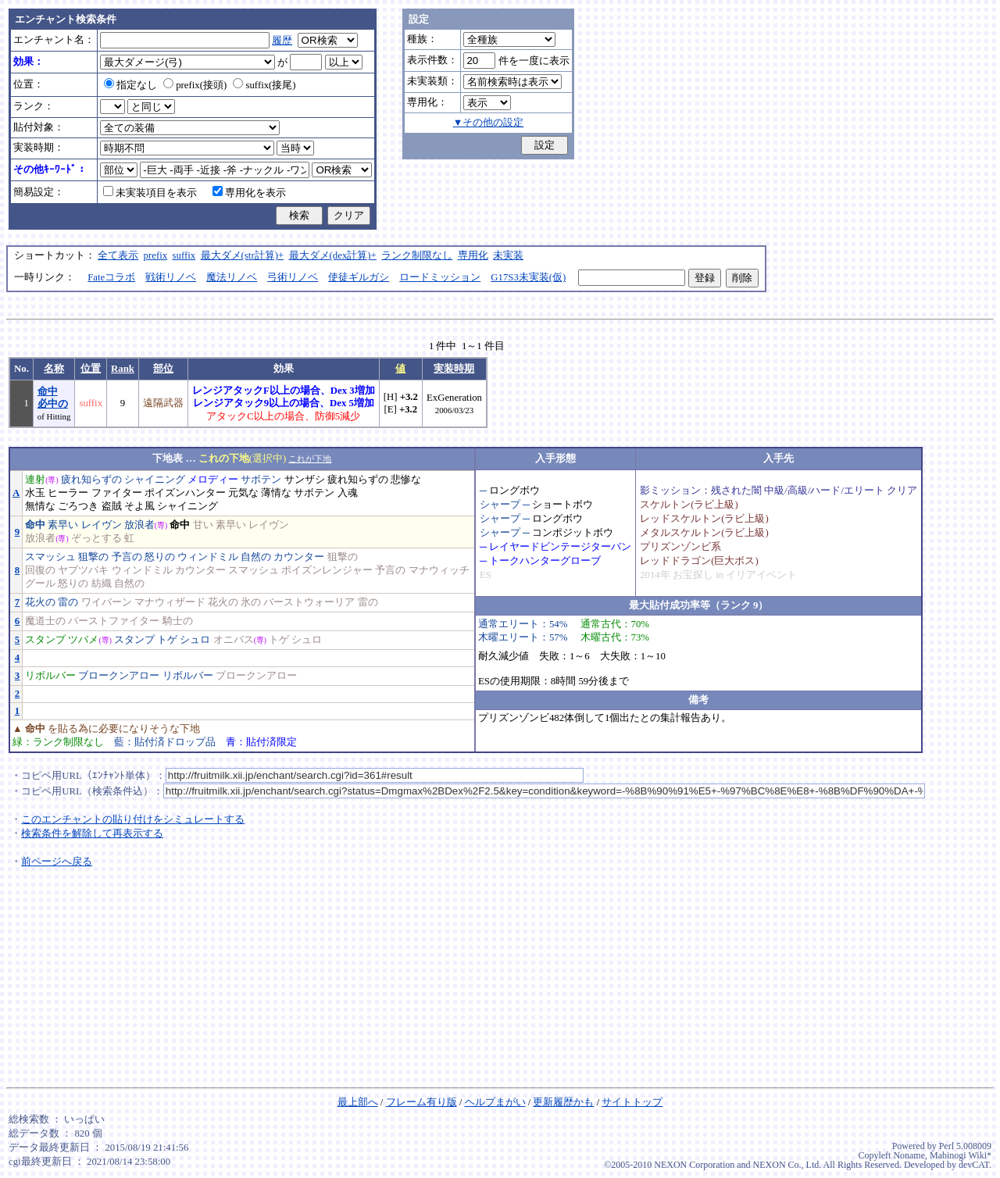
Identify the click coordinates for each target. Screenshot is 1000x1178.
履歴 (282, 40)
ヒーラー (68, 492)
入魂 (348, 492)
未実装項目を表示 (150, 192)
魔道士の (45, 621)
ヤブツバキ (83, 570)
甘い (203, 524)
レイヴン (101, 524)
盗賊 (112, 506)
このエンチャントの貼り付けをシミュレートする (133, 819)
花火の (40, 602)
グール (40, 583)
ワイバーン (106, 602)
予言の (127, 557)
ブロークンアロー (118, 675)
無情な (40, 506)
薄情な (276, 492)
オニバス (233, 639)
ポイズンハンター (185, 492)
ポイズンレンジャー (327, 570)
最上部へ (358, 1102)
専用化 (473, 255)
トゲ (167, 639)
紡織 (101, 583)
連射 (35, 479)
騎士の (177, 621)
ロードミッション (439, 277)
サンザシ (304, 479)
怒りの (160, 557)
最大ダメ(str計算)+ (242, 255)
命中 (35, 524)
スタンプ (45, 639)
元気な (243, 492)
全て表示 (118, 255)
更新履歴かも (563, 1102)
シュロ (195, 639)
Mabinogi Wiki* (960, 1155)
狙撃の (93, 557)
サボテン (261, 479)
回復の (40, 570)
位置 (90, 368)
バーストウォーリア (309, 602)
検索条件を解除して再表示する (92, 833)
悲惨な (406, 479)
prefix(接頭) (195, 85)
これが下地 (309, 458)
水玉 (35, 492)
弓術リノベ (292, 277)
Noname (909, 1155)
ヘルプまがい (495, 1102)
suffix (184, 255)
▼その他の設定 (488, 122)
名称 (54, 368)
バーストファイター (113, 621)
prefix (156, 255)
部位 (163, 368)
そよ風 (139, 506)
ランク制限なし (416, 255)
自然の (256, 557)
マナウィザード (169, 602)
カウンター (298, 557)
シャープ (500, 504)
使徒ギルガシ (358, 277)
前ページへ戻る (56, 861)
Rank (122, 368)
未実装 (508, 255)
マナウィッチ (439, 570)
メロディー (213, 479)
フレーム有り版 (421, 1102)
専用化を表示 (249, 192)
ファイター (116, 492)
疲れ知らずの (91, 479)
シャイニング (154, 479)
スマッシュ (50, 557)
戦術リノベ (170, 277)
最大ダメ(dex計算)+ (333, 255)
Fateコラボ (111, 277)
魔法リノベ (231, 277)
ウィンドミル (207, 557)
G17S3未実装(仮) (528, 277)
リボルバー (50, 675)
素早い (63, 524)
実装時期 (454, 368)
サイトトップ (632, 1102)
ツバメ (83, 639)
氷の (251, 602)
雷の (68, 602)
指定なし (130, 85)
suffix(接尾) (264, 85)
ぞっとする (96, 538)
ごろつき (78, 506)
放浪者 (139, 524)
